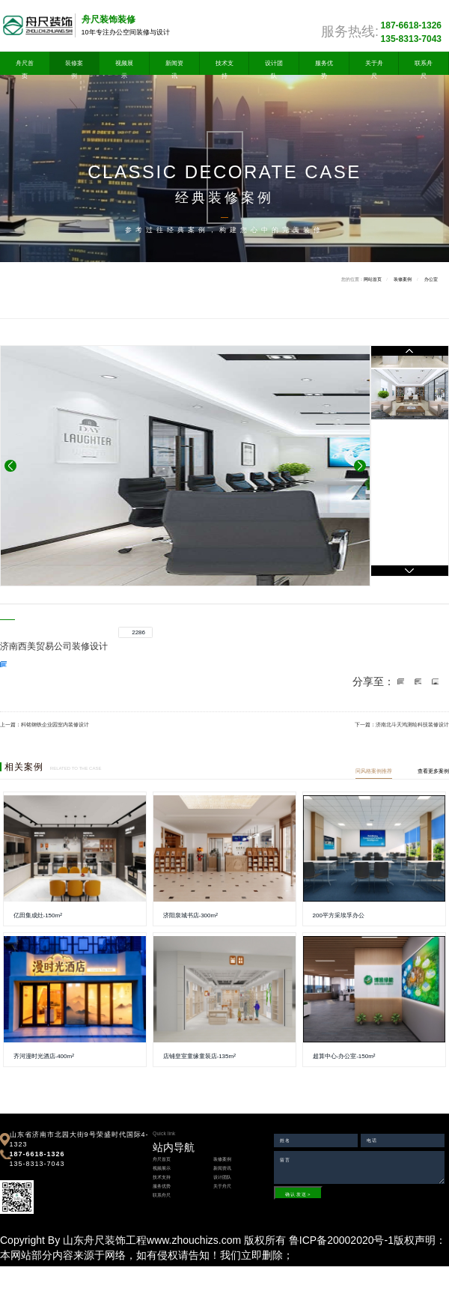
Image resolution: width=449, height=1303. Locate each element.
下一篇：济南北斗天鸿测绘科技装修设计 (402, 724)
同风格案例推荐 (373, 771)
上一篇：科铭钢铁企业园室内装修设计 (44, 724)
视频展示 (124, 64)
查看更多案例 (433, 771)
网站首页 (373, 279)
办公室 (431, 279)
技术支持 (224, 64)
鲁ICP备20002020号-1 (341, 1240)
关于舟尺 (374, 64)
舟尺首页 (25, 64)
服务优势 (324, 64)
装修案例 (74, 64)
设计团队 (274, 64)
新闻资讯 (174, 64)
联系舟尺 (424, 64)
